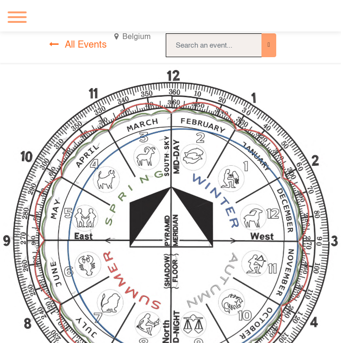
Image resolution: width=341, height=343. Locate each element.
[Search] (268, 45)
